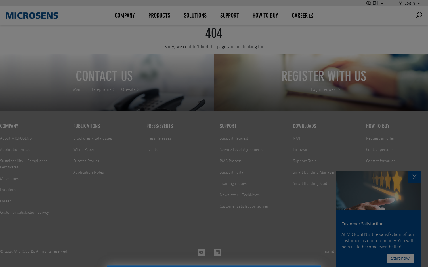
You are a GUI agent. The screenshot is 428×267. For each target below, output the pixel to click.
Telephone (101, 89)
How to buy (377, 126)
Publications (86, 126)
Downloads (304, 126)
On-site (128, 89)
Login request (324, 89)
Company (9, 126)
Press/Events (159, 126)
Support (228, 126)
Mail (77, 89)
